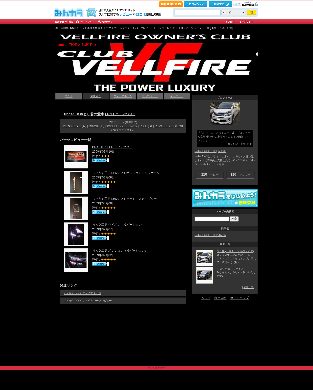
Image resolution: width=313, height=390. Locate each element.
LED (180, 28)
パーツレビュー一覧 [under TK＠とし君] (209, 28)
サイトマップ (239, 298)
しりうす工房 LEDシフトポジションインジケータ (127, 173)
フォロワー (240, 174)
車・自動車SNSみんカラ (69, 28)
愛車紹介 (95, 96)
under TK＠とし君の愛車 (84, 114)
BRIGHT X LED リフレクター (112, 147)
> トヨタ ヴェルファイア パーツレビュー (88, 300)
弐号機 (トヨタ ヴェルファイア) (235, 251)
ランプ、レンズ (165, 28)
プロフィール (116, 122)
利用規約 (220, 298)
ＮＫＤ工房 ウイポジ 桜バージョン (117, 224)
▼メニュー (176, 96)
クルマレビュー (164, 126)
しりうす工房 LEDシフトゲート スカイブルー (124, 198)
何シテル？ (233, 144)
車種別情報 (93, 28)
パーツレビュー (144, 28)
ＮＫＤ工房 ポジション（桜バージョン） (120, 250)
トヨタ (107, 28)
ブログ (68, 96)
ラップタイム (150, 96)
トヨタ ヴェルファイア (120, 114)
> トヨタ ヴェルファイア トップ (82, 293)
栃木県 (222, 151)
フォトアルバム (123, 96)
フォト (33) (146, 126)
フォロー (209, 174)
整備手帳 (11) (96, 126)
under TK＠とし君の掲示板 (210, 235)
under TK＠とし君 (205, 151)
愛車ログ (131, 122)
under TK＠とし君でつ (77, 45)
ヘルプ (237, 4)
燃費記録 (112, 126)
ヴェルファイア (123, 28)
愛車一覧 (248, 287)
